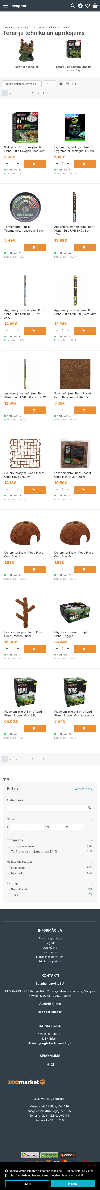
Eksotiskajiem (24, 27)
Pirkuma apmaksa (50, 938)
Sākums (7, 27)
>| (44, 93)
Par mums (50, 952)
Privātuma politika (50, 961)
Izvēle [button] (27, 1183)
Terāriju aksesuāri (22, 846)
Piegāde (50, 943)
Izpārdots (17, 873)
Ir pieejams (18, 868)
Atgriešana (50, 947)
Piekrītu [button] (72, 1183)
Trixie (14, 894)
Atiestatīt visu (84, 789)
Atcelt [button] (92, 1165)
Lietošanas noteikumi (50, 957)
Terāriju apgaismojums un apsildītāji (34, 851)
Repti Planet (19, 889)
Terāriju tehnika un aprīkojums (53, 27)
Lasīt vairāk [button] (76, 1175)
